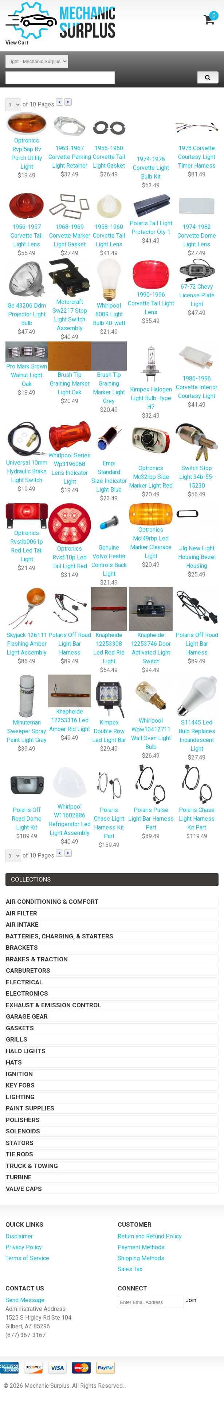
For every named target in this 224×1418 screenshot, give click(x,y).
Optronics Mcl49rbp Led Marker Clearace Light (151, 531)
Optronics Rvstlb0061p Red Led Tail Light (26, 533)
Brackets (22, 947)
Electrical (24, 982)
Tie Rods (19, 1154)
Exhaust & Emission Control (53, 1005)
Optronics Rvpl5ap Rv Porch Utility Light (26, 141)
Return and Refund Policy (150, 1236)
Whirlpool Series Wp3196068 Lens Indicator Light (69, 453)
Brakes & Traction (37, 959)
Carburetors (28, 970)
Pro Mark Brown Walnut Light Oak (26, 364)
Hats (14, 1062)
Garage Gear (27, 1016)
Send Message (24, 1300)
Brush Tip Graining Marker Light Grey (108, 373)
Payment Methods (141, 1247)
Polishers (23, 1120)
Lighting (20, 1097)
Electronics (27, 993)
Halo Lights (26, 1051)
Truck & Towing (32, 1165)
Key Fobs (20, 1085)
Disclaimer (19, 1236)
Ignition (19, 1074)
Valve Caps (24, 1188)
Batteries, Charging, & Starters (59, 936)
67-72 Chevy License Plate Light (197, 283)
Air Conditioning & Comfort (52, 901)
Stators (20, 1142)
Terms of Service (27, 1258)
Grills (16, 1039)
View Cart (16, 43)
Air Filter (21, 913)
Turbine (19, 1177)
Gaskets (20, 1028)
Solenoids (23, 1131)
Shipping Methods (141, 1258)
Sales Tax (130, 1269)
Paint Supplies (30, 1108)
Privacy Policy (23, 1247)
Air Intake (22, 924)
